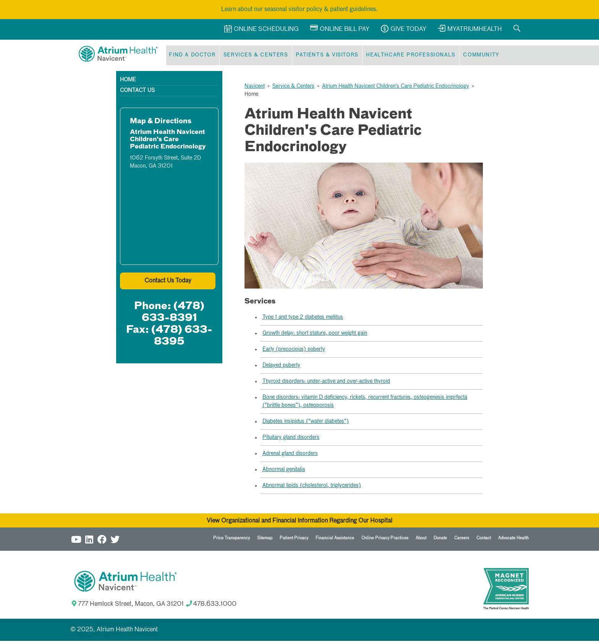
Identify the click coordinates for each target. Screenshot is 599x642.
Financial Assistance (335, 539)
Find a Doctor (191, 55)
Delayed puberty (281, 366)
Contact (483, 539)
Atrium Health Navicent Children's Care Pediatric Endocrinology (395, 87)
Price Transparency (231, 539)
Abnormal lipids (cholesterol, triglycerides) (311, 486)
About (421, 539)
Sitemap (264, 539)
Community (474, 55)
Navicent (254, 87)
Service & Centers (293, 87)
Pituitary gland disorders (290, 438)
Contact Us (137, 91)
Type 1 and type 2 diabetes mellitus (302, 318)
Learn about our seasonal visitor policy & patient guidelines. (299, 9)
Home (128, 81)
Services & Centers (253, 55)
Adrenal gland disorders (290, 454)
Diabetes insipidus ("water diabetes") (305, 422)
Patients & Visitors (323, 55)
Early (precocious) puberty (293, 350)
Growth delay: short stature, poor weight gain (314, 334)
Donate (440, 539)
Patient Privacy (294, 539)
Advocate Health (513, 539)
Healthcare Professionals (405, 55)
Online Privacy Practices (384, 539)
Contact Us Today (167, 282)
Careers (461, 539)
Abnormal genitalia (283, 470)
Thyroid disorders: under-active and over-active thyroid (326, 382)
